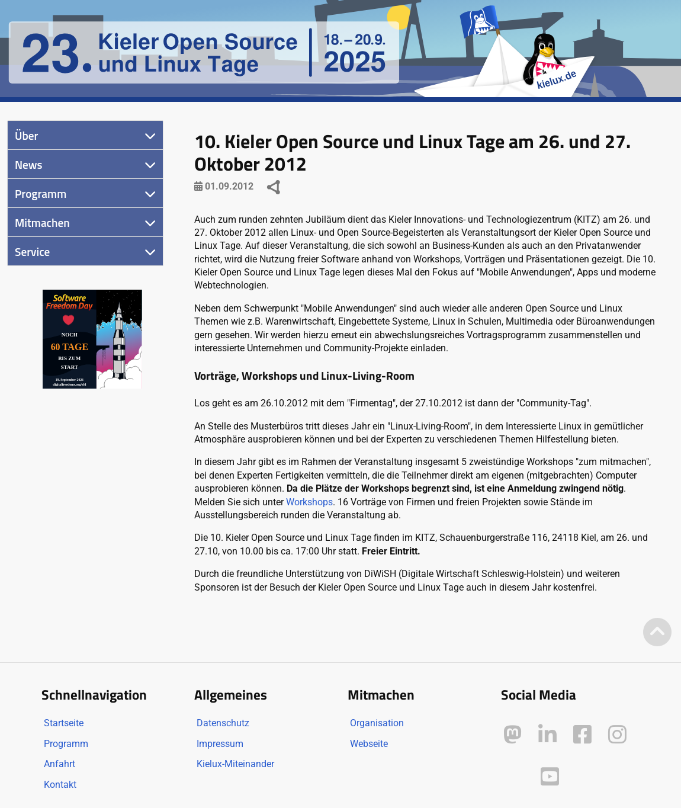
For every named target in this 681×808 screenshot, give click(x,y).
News (29, 164)
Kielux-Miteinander (235, 763)
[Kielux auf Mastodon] (512, 735)
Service (32, 251)
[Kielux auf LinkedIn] (547, 735)
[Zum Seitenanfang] (657, 633)
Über (26, 135)
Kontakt (60, 784)
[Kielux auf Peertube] (513, 774)
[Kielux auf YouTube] (550, 777)
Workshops (309, 502)
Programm (40, 193)
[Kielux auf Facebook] (582, 735)
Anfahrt (59, 763)
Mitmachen (42, 222)
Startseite (63, 723)
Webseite (369, 743)
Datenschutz (223, 723)
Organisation (377, 723)
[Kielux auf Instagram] (617, 735)
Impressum (220, 743)
